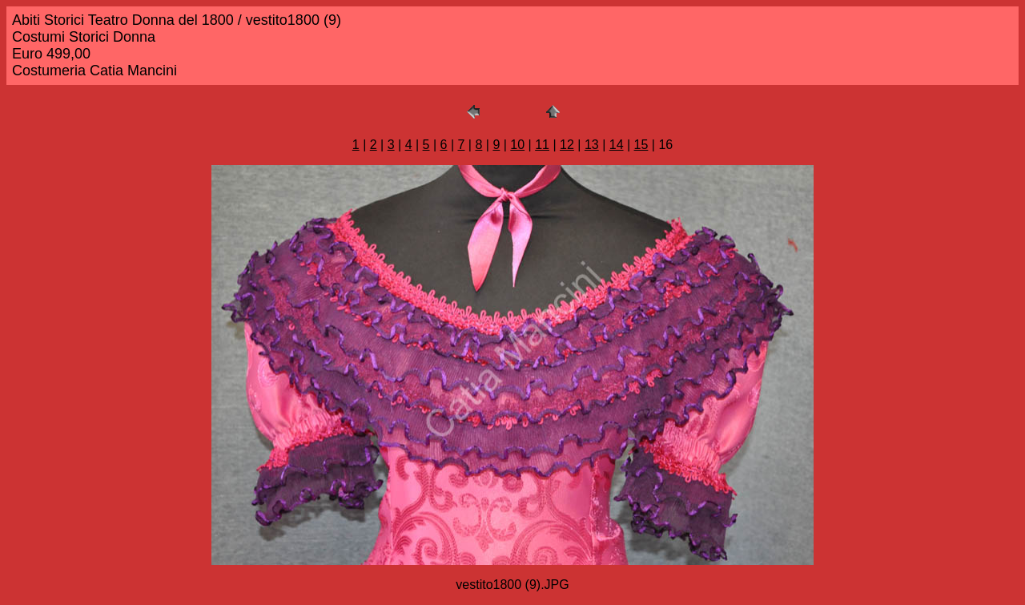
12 (567, 144)
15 (641, 144)
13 (592, 144)
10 (517, 144)
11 (542, 144)
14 (616, 144)
